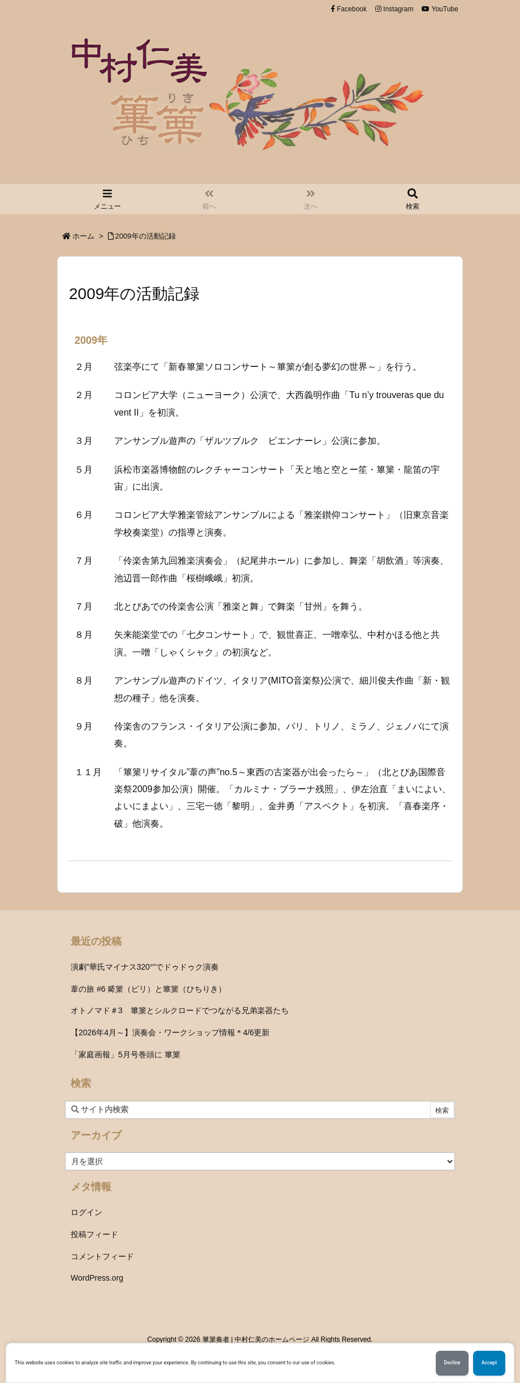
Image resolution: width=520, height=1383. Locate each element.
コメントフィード (102, 1256)
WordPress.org (97, 1277)
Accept (489, 1363)
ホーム (83, 236)
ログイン (86, 1212)
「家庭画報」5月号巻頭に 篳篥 (125, 1054)
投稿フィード (94, 1234)
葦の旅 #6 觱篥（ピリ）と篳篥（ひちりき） (148, 988)
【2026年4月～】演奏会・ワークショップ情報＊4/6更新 (170, 1032)
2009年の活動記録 (145, 236)
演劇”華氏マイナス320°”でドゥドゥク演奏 (145, 966)
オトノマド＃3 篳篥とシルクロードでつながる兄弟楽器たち (180, 1010)
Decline (452, 1363)
